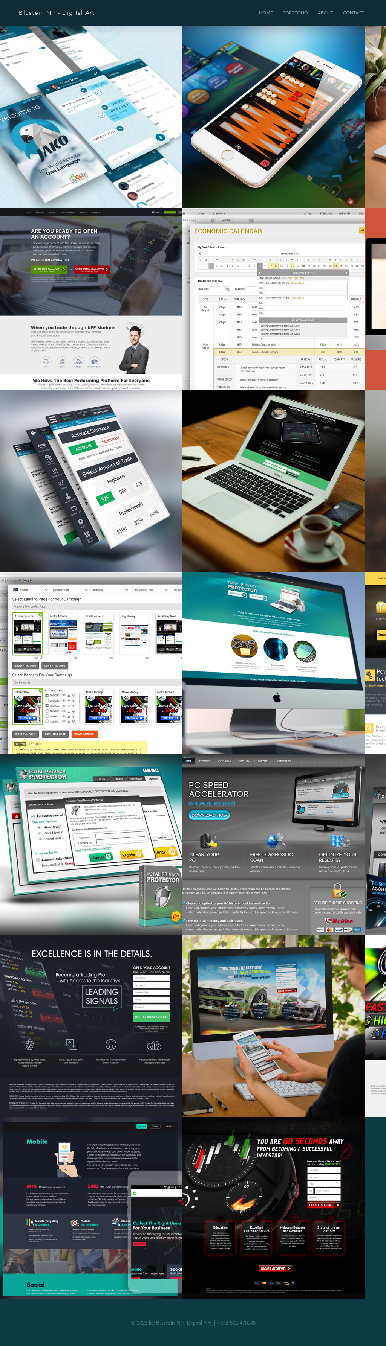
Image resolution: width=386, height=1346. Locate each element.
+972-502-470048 (236, 1322)
